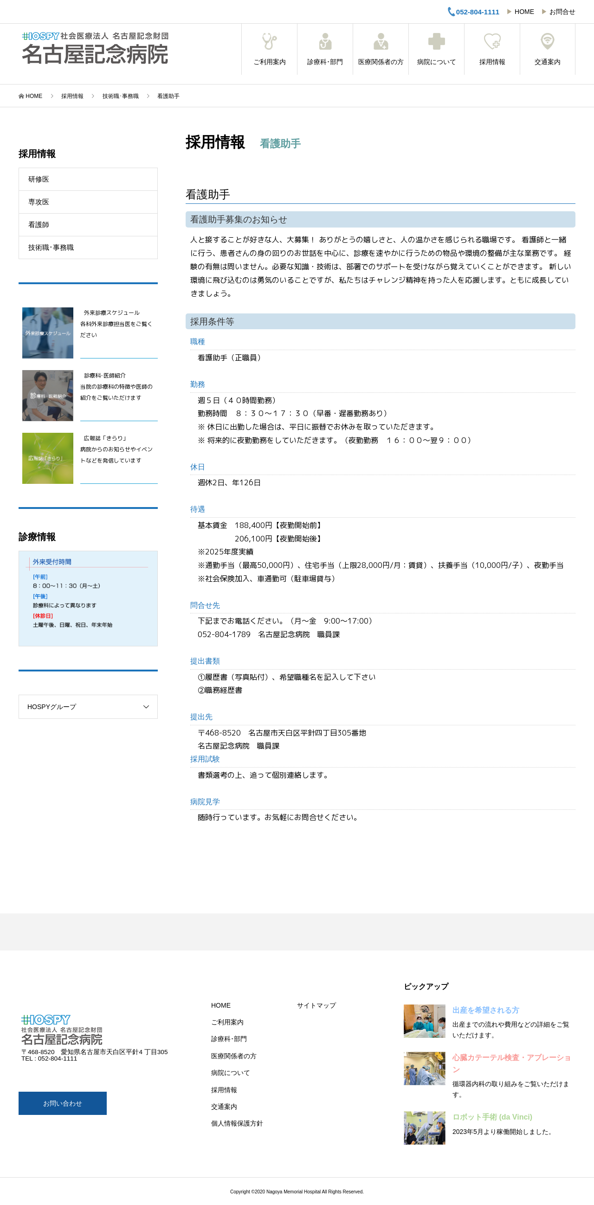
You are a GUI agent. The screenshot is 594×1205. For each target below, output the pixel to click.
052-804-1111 (473, 11)
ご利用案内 (269, 49)
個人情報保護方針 (237, 1123)
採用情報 (492, 49)
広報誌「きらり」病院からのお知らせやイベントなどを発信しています (116, 449)
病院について (436, 49)
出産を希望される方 (485, 1010)
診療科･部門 (325, 49)
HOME (524, 11)
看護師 (38, 224)
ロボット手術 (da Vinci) (492, 1117)
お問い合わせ (62, 1103)
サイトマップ (316, 1005)
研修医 (38, 179)
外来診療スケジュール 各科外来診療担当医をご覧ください (116, 324)
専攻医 (38, 202)
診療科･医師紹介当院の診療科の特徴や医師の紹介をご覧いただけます (116, 386)
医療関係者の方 (380, 49)
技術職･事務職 (51, 247)
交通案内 (548, 49)
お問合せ (562, 11)
